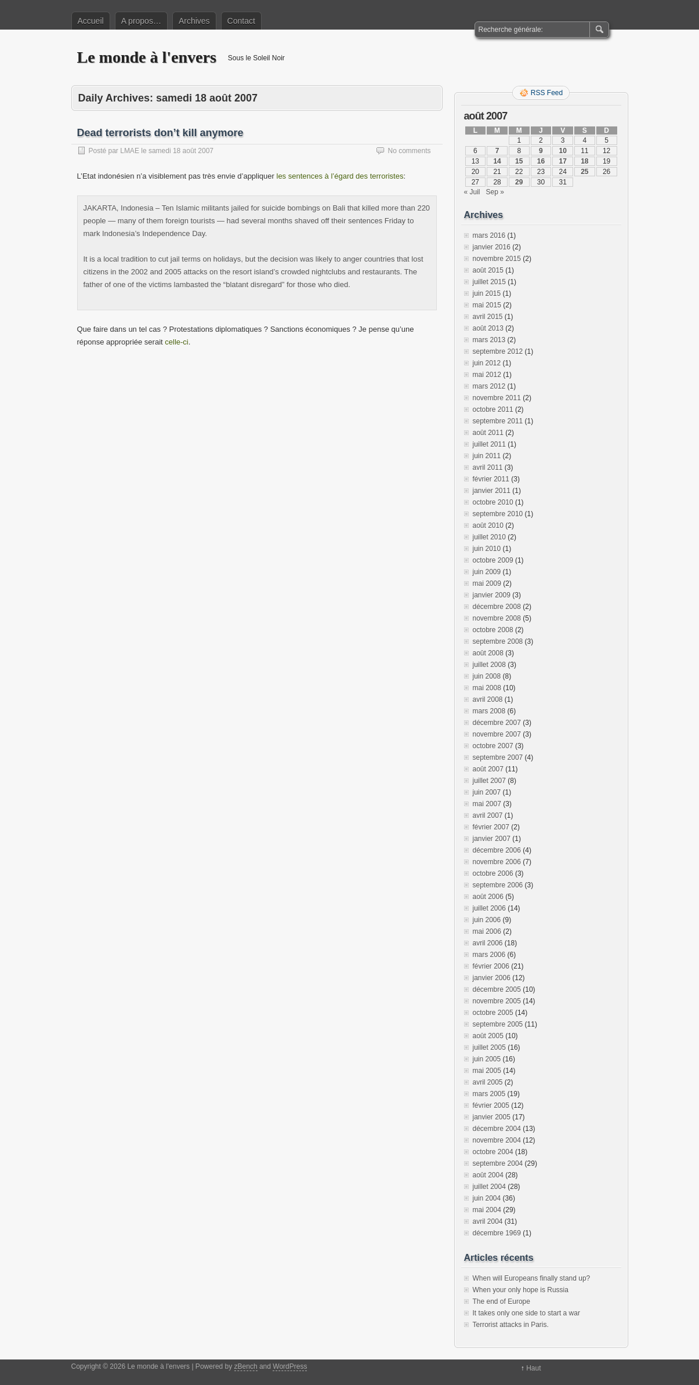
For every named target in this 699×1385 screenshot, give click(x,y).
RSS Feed (547, 93)
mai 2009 (487, 583)
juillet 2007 (489, 781)
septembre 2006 (498, 885)
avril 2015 (488, 317)
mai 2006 (487, 931)
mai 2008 (487, 688)
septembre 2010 (498, 514)
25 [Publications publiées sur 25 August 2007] (584, 172)
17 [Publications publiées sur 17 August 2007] (562, 161)
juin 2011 (487, 456)
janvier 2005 (491, 1117)
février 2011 (491, 479)
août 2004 (488, 1175)
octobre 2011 (493, 409)
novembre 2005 (497, 1001)
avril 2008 (488, 699)
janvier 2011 (491, 491)
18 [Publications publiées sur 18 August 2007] (584, 161)
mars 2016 (489, 235)
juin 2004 (487, 1198)
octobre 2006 (493, 873)
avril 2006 (488, 943)
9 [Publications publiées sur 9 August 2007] (541, 151)
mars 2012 (489, 386)
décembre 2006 (497, 850)
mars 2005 (489, 1094)
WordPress (290, 1366)
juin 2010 (487, 549)
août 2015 (488, 270)
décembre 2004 (497, 1129)
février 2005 (491, 1105)
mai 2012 (487, 375)
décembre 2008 (497, 607)
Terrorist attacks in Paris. (511, 1325)
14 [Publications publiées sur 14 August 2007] (497, 161)
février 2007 (491, 827)
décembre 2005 (497, 989)
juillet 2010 (489, 537)
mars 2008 (489, 711)
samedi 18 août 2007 (181, 151)
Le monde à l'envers (146, 57)
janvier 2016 (491, 247)
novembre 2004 (497, 1140)
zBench (246, 1366)
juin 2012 (487, 363)
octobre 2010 (493, 502)
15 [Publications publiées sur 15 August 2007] (519, 161)
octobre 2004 (493, 1152)
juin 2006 (487, 920)
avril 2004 (488, 1221)
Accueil (91, 21)
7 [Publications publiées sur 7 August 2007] (497, 151)
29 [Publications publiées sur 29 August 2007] (519, 182)
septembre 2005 (498, 1024)
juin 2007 (487, 792)
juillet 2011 (489, 444)
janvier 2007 (491, 839)
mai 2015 (487, 305)
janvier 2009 (491, 595)
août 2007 (488, 769)
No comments (408, 151)
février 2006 (491, 966)
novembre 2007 (497, 734)
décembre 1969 (497, 1233)
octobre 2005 (493, 1013)
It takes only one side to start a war (526, 1313)
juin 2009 (487, 572)
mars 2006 (489, 955)
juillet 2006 (489, 908)
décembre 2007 (497, 723)
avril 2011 (488, 467)
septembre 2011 (498, 421)
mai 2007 (487, 804)
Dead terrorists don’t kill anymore (160, 133)
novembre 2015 (497, 259)
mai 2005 (487, 1071)
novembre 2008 (497, 618)
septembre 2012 (498, 351)
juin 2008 (487, 676)
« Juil (472, 192)
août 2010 (488, 525)
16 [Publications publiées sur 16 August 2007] (541, 161)
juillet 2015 (489, 282)
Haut (533, 1368)
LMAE (129, 151)
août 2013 (488, 328)
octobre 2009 (493, 560)
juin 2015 (487, 293)
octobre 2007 (493, 746)
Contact (241, 21)
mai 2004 (487, 1210)
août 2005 (488, 1036)
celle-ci (176, 342)
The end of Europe (501, 1301)
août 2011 (488, 433)
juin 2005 (487, 1059)
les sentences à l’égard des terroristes (340, 176)
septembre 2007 (498, 757)
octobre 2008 (493, 630)
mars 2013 (489, 340)
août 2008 (488, 653)
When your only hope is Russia (520, 1290)
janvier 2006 (491, 978)
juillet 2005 (489, 1047)
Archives (194, 21)
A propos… (141, 21)
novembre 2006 (497, 862)
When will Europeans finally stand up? (532, 1278)
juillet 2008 (489, 665)
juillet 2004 (489, 1187)
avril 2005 (488, 1082)
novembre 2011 (497, 398)
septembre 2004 (498, 1163)
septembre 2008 (498, 641)
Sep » (495, 192)
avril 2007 (488, 815)
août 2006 (488, 897)
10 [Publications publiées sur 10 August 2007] (562, 151)
